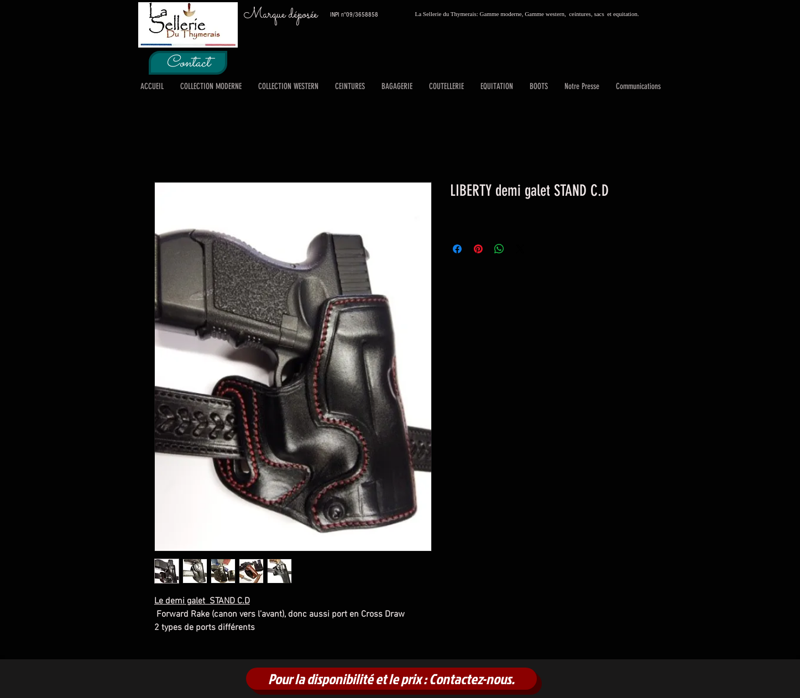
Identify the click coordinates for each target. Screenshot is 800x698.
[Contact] (188, 63)
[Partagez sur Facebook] (457, 249)
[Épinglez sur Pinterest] (478, 249)
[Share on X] (520, 249)
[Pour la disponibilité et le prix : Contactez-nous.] (391, 679)
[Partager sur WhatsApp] (499, 249)
